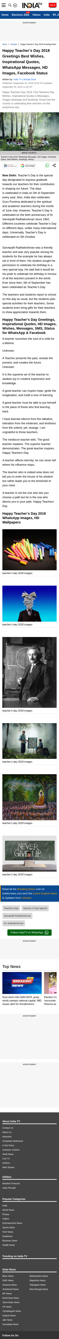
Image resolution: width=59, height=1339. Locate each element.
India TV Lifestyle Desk (25, 79)
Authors (6, 1163)
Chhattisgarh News (11, 1311)
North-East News (10, 1298)
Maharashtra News (39, 1276)
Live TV (6, 1158)
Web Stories (8, 1167)
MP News (7, 1293)
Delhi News (8, 1280)
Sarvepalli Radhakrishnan (17, 915)
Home (5, 14)
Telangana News (38, 1285)
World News (8, 1210)
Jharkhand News (10, 1289)
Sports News (8, 1227)
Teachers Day (11, 908)
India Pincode (9, 1188)
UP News (6, 1306)
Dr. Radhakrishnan (13, 923)
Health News (8, 1245)
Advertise (6, 1136)
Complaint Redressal (12, 1141)
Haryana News (9, 1285)
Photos (5, 1214)
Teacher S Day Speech (35, 908)
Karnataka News (10, 1324)
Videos (36, 14)
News (4, 44)
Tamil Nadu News (11, 1302)
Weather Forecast (11, 1183)
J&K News (7, 1320)
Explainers (7, 1236)
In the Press (8, 1145)
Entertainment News (12, 1223)
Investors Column (11, 1150)
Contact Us (7, 1128)
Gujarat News (9, 1315)
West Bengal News (39, 1289)
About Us (6, 1132)
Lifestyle (13, 44)
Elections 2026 (20, 14)
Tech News (7, 1232)
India (47, 14)
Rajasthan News (38, 1280)
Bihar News (8, 1276)
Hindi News (8, 1154)
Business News (9, 1240)
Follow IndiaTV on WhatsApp (29, 932)
